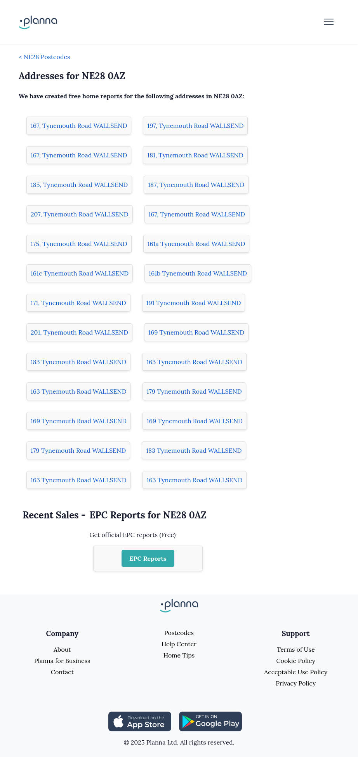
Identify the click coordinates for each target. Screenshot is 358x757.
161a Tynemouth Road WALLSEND (196, 244)
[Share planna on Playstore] (210, 721)
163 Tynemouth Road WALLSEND (194, 362)
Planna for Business (62, 661)
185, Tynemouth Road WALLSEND (79, 184)
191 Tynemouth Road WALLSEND (193, 303)
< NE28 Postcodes (44, 57)
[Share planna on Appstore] (139, 721)
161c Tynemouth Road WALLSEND (80, 273)
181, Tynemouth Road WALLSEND (195, 155)
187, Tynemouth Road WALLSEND (196, 184)
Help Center (179, 644)
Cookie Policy (295, 661)
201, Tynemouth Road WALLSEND (79, 332)
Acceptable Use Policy (295, 672)
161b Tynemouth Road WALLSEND (198, 273)
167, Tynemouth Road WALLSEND (79, 125)
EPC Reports (148, 558)
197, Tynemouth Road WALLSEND (195, 125)
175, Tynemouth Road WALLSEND (79, 244)
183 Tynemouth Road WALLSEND (78, 362)
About (62, 649)
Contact (62, 672)
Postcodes (179, 633)
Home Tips (179, 655)
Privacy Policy (296, 683)
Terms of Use (296, 649)
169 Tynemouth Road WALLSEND (196, 332)
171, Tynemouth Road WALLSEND (78, 303)
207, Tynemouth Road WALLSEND (80, 214)
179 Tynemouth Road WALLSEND (194, 391)
